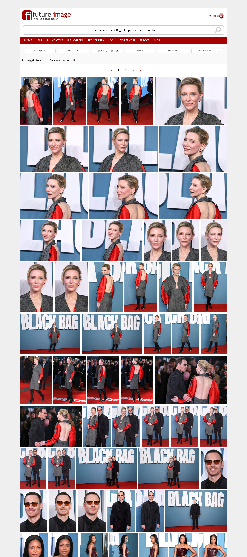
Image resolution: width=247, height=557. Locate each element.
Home (28, 40)
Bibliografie (75, 40)
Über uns (42, 40)
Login (112, 40)
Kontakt (57, 40)
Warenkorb (128, 40)
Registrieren (96, 40)
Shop (156, 40)
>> (141, 70)
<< (110, 70)
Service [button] (144, 40)
